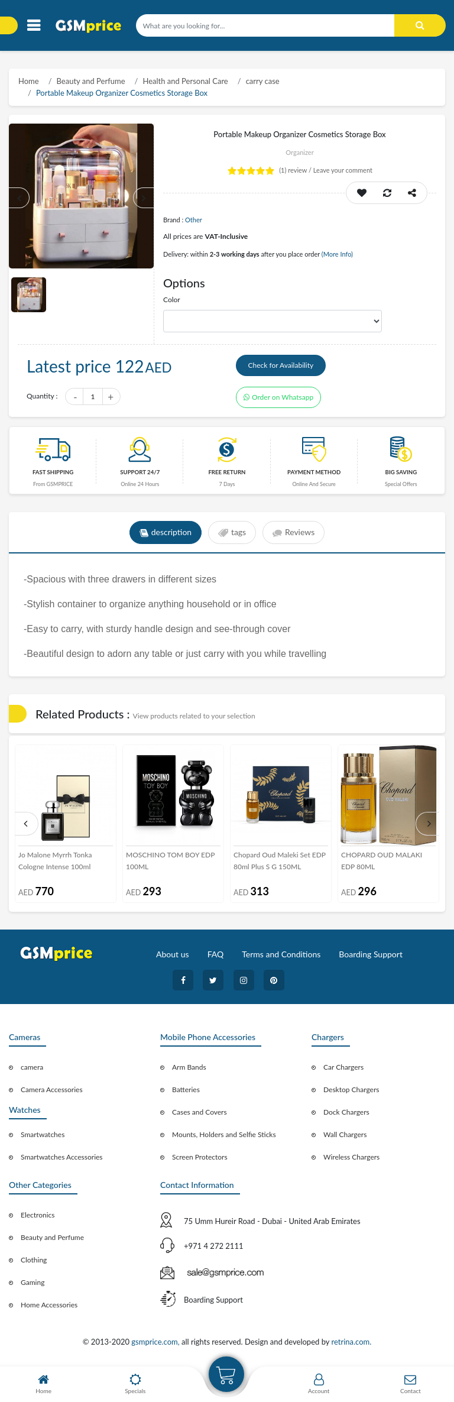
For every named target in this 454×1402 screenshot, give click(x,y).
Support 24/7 (140, 473)
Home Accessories (49, 1305)
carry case (263, 81)
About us (172, 955)
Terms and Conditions (281, 955)
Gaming (32, 1282)
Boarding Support (371, 955)
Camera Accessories (52, 1090)
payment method (313, 473)
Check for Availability (281, 365)
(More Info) (337, 254)
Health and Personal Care (185, 81)
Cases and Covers (199, 1112)
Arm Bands (189, 1067)
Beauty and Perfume (91, 81)
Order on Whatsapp (278, 397)
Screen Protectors (200, 1157)
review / (296, 170)
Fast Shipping (53, 473)
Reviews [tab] (293, 533)
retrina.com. (351, 1341)
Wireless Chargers (351, 1157)
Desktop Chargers (351, 1090)
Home (28, 81)
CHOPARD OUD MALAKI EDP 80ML (381, 861)
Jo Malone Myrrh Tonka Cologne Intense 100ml (55, 861)
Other (193, 220)
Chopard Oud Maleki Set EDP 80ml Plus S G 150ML (280, 861)
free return (226, 473)
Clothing (34, 1260)
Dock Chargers (346, 1112)
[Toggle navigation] (33, 26)
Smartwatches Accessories (62, 1157)
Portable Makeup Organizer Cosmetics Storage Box (121, 93)
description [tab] (165, 533)
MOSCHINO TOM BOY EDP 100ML (170, 861)
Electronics (38, 1215)
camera (32, 1067)
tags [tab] (232, 533)
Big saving (401, 473)
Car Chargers (343, 1067)
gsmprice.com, (156, 1341)
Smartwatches (42, 1135)
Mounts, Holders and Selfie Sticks (224, 1135)
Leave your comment (342, 170)
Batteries (186, 1090)
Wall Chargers (345, 1135)
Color (171, 299)
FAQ (215, 955)
